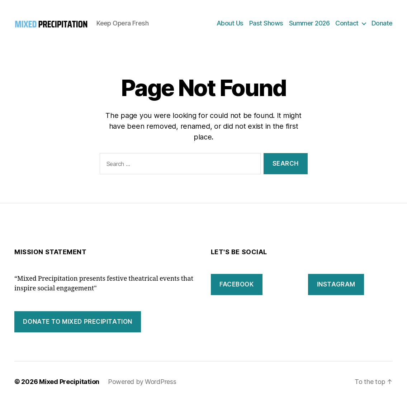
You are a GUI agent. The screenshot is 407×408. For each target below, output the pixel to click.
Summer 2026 (309, 26)
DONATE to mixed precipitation (77, 327)
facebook (236, 290)
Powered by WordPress (142, 388)
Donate (382, 26)
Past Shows (266, 26)
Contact (347, 26)
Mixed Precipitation (69, 388)
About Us (230, 26)
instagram (336, 290)
